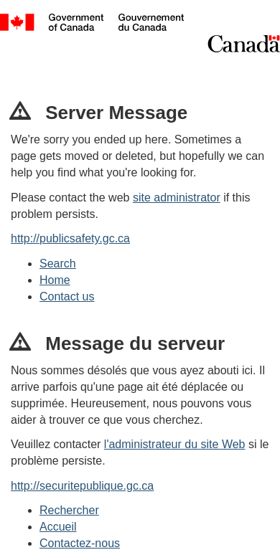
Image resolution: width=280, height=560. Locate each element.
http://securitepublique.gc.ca (82, 486)
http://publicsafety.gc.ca (70, 238)
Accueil (58, 527)
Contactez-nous (79, 543)
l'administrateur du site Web (175, 444)
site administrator (176, 197)
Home (54, 280)
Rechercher (69, 510)
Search (57, 263)
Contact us (66, 296)
